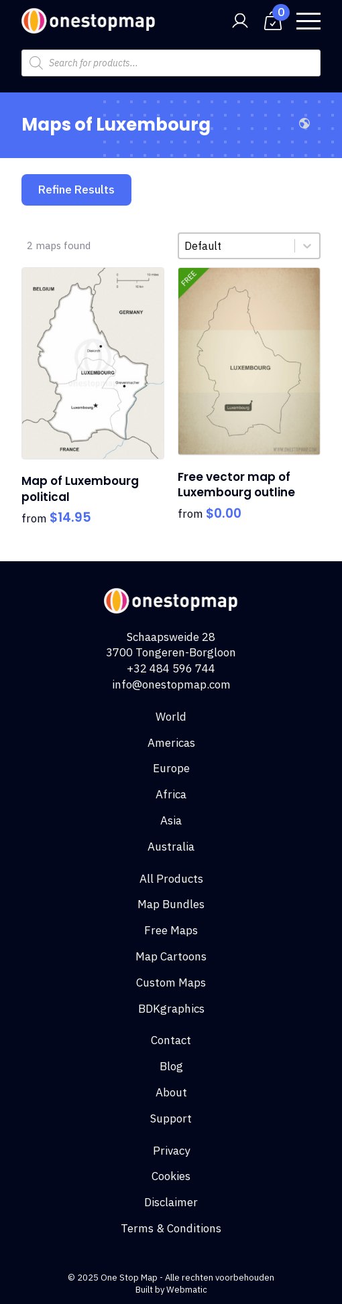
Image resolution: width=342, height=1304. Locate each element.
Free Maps (171, 930)
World (171, 716)
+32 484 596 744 (171, 668)
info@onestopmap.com (171, 684)
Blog (171, 1066)
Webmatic (186, 1289)
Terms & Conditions (171, 1228)
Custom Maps (171, 982)
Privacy (171, 1150)
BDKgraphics (171, 1008)
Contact (171, 1040)
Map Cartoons (171, 956)
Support (171, 1118)
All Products (171, 878)
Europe (171, 768)
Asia (171, 820)
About (171, 1092)
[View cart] (273, 21)
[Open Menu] (308, 21)
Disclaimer (171, 1202)
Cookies (171, 1176)
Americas (171, 742)
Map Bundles (171, 904)
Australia (171, 846)
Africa (171, 794)
